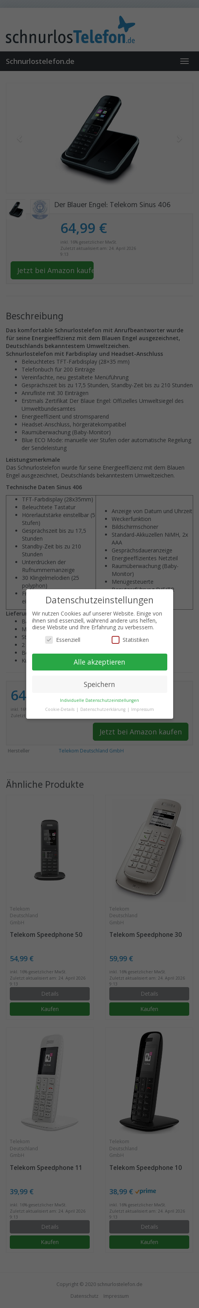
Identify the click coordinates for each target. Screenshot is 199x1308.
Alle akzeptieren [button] (99, 662)
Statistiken (130, 639)
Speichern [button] (99, 684)
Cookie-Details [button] (60, 709)
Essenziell (62, 639)
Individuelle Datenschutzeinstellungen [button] (99, 700)
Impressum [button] (142, 709)
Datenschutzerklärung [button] (103, 709)
